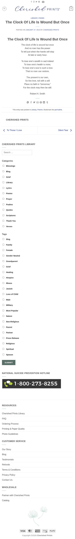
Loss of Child (10, 294)
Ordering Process (10, 424)
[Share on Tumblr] (47, 102)
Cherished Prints (51, 30)
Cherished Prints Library (13, 413)
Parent (7, 327)
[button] (4, 9)
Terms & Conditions (11, 470)
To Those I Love (12, 130)
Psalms (8, 204)
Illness (7, 283)
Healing (8, 272)
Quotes (8, 210)
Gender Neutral (11, 256)
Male (6, 300)
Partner (8, 333)
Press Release (11, 338)
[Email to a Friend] (37, 102)
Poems (41, 18)
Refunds (6, 464)
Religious (9, 344)
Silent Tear (65, 130)
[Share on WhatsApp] (28, 102)
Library (34, 18)
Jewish (7, 289)
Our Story (6, 449)
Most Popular (10, 311)
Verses (7, 226)
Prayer (7, 199)
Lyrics (7, 188)
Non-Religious (11, 322)
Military (8, 305)
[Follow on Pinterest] (39, 2)
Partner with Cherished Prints (16, 495)
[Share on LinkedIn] (44, 102)
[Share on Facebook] (31, 102)
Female (8, 250)
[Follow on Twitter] (36, 2)
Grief (7, 177)
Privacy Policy (8, 475)
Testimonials (8, 459)
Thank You (9, 221)
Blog (6, 171)
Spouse (8, 355)
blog (6, 239)
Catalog (5, 500)
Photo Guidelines (10, 434)
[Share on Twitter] (34, 102)
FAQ (4, 419)
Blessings (9, 166)
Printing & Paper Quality (13, 429)
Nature (7, 316)
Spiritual (8, 349)
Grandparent (10, 261)
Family (7, 245)
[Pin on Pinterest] (41, 102)
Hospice (8, 278)
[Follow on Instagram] (34, 2)
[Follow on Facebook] (31, 2)
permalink (58, 110)
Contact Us (7, 480)
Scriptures (9, 215)
